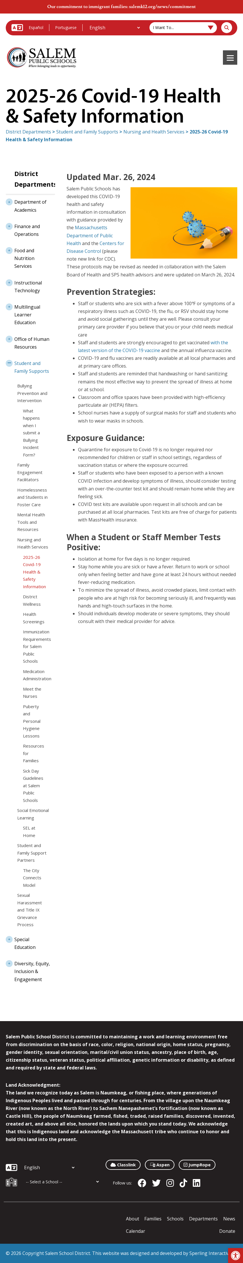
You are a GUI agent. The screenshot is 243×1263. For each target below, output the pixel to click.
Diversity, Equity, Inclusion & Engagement (28, 969)
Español (36, 27)
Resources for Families (33, 753)
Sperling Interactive (210, 1253)
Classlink (123, 1165)
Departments (203, 1219)
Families (153, 1219)
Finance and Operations (23, 228)
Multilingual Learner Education (23, 313)
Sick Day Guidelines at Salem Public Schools (33, 785)
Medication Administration (33, 675)
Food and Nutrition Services (20, 256)
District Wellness (32, 600)
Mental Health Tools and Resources (31, 522)
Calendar (135, 1231)
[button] (235, 1255)
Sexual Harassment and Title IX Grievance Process (29, 909)
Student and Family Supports (87, 132)
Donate (227, 1231)
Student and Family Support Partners (31, 852)
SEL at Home (29, 831)
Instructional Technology (24, 285)
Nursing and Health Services (153, 132)
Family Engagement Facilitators (29, 472)
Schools (175, 1219)
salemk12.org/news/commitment (162, 6)
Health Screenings (33, 617)
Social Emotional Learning (33, 814)
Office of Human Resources (27, 341)
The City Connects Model (32, 878)
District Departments (28, 132)
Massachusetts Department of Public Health (90, 235)
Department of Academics (26, 204)
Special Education (21, 941)
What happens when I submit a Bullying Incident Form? (31, 433)
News (229, 1219)
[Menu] (230, 57)
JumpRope (197, 1165)
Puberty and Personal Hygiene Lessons (31, 721)
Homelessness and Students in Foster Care (32, 497)
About (132, 1219)
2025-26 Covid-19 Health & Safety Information (33, 571)
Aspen (160, 1165)
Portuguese (66, 27)
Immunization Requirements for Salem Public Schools (33, 646)
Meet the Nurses (32, 692)
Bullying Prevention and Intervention (32, 393)
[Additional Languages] (114, 27)
